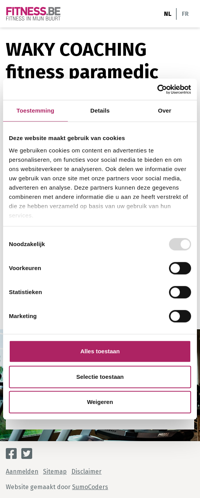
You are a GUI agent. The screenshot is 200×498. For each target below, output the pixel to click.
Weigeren (100, 402)
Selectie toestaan (100, 376)
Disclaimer (86, 471)
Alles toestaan (100, 351)
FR (185, 13)
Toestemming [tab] (36, 110)
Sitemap (55, 471)
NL (167, 13)
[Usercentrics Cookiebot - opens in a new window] (157, 89)
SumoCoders (90, 487)
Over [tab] (164, 110)
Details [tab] (100, 110)
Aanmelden (22, 471)
